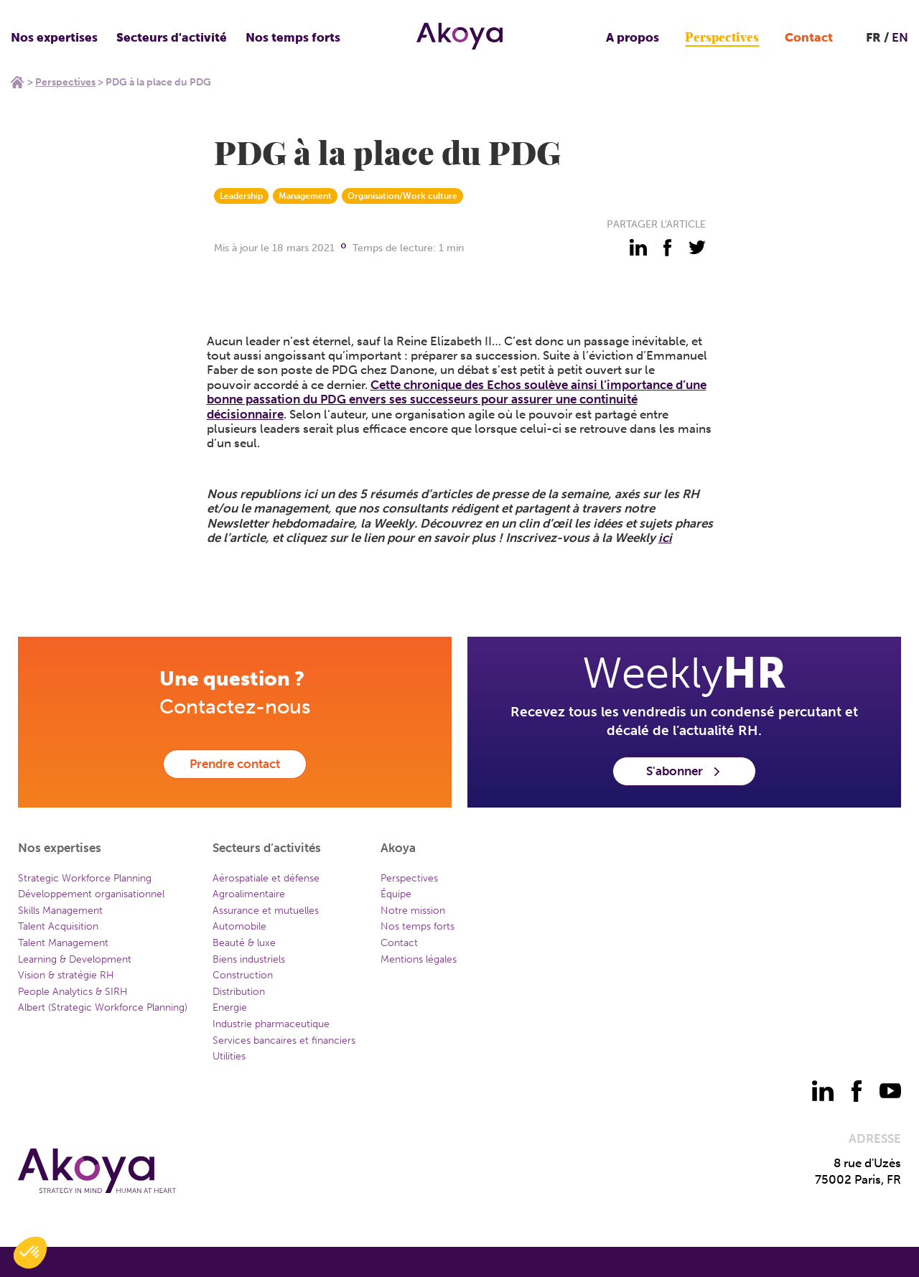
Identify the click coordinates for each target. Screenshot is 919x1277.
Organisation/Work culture (402, 196)
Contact (809, 37)
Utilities (229, 1056)
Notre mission (413, 910)
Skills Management (60, 910)
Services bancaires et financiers (284, 1040)
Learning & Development (74, 959)
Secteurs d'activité (171, 37)
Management (305, 196)
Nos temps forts (293, 37)
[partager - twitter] (697, 247)
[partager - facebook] (667, 247)
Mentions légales (419, 959)
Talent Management (63, 943)
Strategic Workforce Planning (84, 878)
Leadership (241, 196)
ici (665, 537)
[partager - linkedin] (638, 247)
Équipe (396, 894)
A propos (632, 37)
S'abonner (684, 771)
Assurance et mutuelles (266, 910)
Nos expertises (54, 37)
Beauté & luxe (244, 943)
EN (900, 37)
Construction (243, 975)
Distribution (239, 992)
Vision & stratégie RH (66, 975)
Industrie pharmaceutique (271, 1024)
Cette (386, 385)
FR (873, 37)
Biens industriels (249, 959)
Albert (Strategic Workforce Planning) (102, 1007)
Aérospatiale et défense (266, 878)
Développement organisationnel (91, 894)
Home (17, 81)
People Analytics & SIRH (73, 992)
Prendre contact (235, 764)
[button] (30, 1252)
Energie (230, 1007)
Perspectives (722, 38)
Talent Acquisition (58, 926)
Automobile (239, 926)
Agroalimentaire (249, 894)
